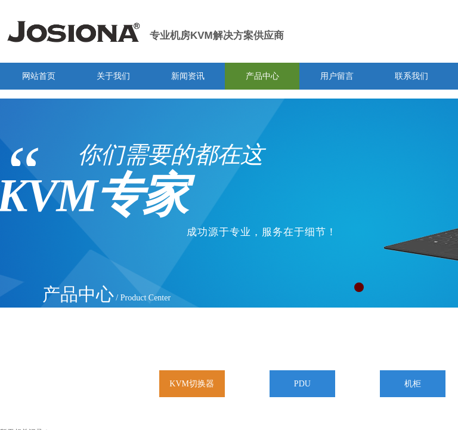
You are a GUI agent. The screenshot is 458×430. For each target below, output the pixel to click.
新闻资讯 (188, 76)
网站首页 (38, 76)
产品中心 (262, 76)
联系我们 (411, 76)
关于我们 (113, 76)
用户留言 (337, 76)
